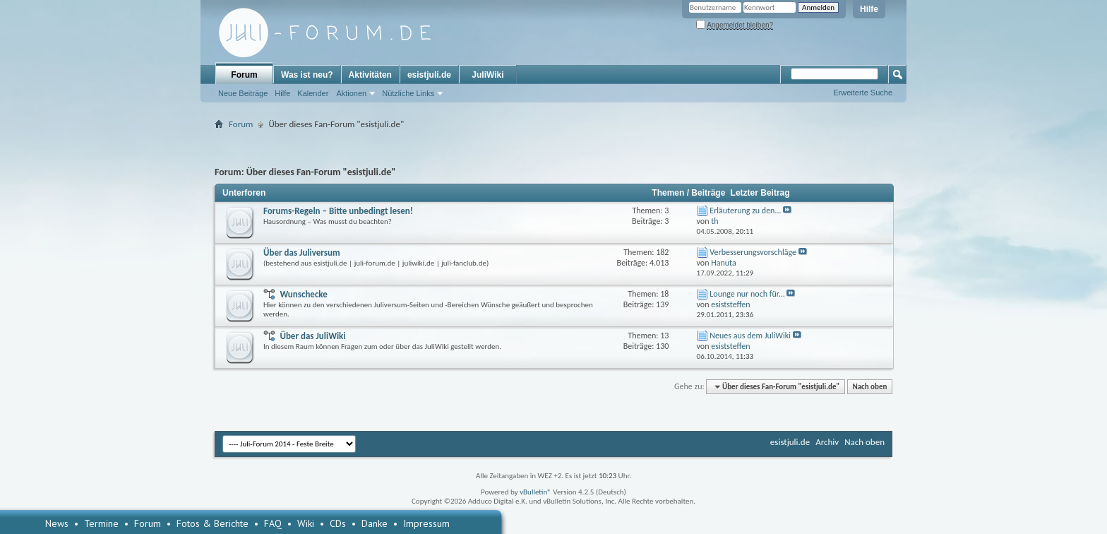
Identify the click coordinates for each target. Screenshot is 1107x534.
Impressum (426, 523)
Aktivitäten (370, 75)
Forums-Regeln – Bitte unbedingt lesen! (338, 211)
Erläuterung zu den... (745, 210)
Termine (101, 523)
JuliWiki (487, 75)
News (56, 523)
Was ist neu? (307, 75)
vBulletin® (535, 492)
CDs (338, 523)
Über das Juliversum (301, 252)
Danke (374, 523)
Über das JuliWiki (312, 336)
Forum (244, 75)
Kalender (312, 93)
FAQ (273, 523)
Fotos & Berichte (212, 523)
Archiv (827, 442)
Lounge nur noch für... (747, 294)
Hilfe (869, 9)
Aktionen (351, 93)
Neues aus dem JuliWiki (750, 335)
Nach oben (869, 386)
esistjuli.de (429, 75)
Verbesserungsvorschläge (753, 252)
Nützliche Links (408, 93)
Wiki (305, 523)
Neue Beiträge (243, 93)
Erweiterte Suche (862, 92)
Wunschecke (303, 294)
